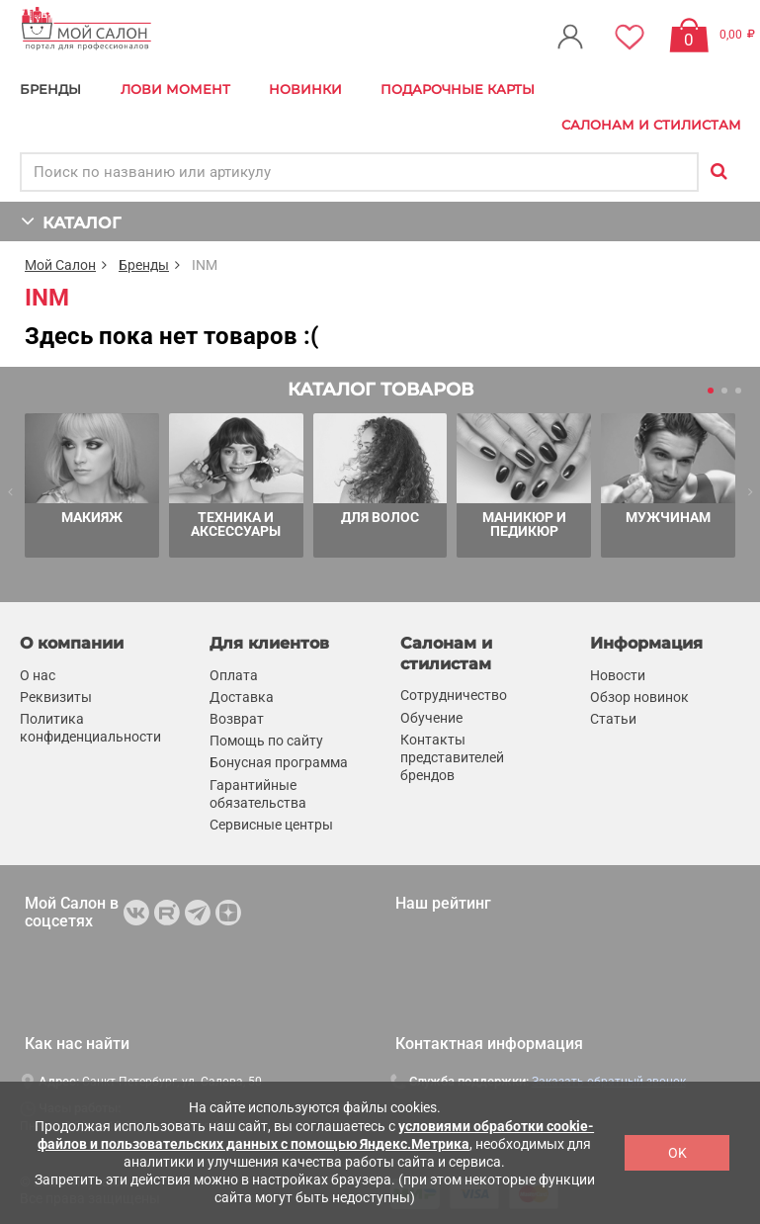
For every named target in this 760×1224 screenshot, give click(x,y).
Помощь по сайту (266, 740)
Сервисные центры (271, 824)
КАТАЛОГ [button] (71, 221)
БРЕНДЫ (50, 89)
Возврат (237, 719)
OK (677, 1153)
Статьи (613, 719)
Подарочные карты (457, 89)
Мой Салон (60, 265)
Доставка (242, 697)
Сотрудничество (453, 695)
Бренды (144, 265)
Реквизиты (56, 697)
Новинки (305, 89)
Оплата (234, 675)
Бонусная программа (279, 762)
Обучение (431, 718)
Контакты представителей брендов (452, 757)
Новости (617, 675)
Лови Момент (175, 89)
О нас (37, 675)
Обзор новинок (639, 697)
